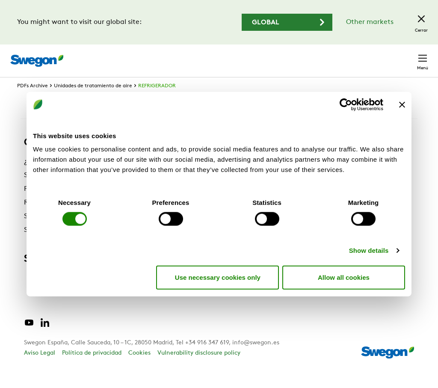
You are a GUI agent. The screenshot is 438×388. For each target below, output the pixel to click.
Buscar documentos (226, 56)
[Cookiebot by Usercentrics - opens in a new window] (345, 104)
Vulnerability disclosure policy (198, 369)
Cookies (139, 369)
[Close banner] (402, 104)
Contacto (405, 56)
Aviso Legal (39, 369)
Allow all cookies (344, 277)
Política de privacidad (91, 369)
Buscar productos (149, 56)
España (362, 56)
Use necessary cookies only (217, 277)
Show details (369, 250)
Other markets (370, 22)
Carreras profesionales (303, 56)
